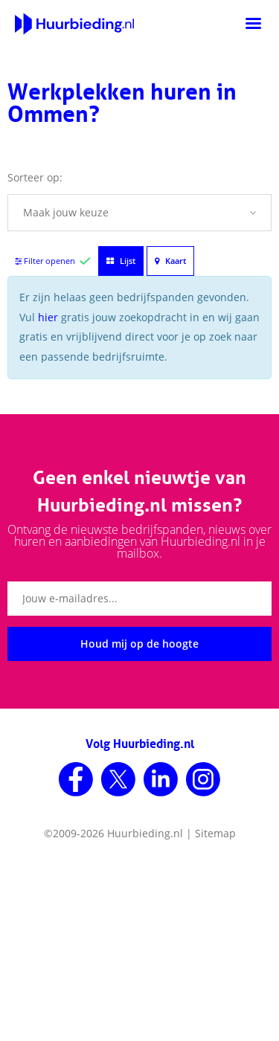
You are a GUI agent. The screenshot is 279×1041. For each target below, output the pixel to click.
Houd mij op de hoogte (139, 643)
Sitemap (215, 833)
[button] (139, 212)
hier (48, 317)
